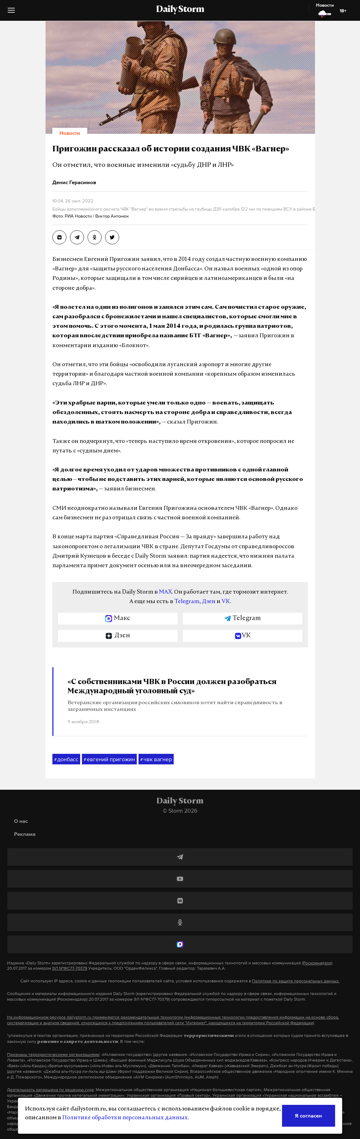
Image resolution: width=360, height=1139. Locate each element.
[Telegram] (180, 857)
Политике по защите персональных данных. (296, 980)
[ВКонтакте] (180, 900)
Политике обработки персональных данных (125, 1118)
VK (225, 602)
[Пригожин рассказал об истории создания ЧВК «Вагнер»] (59, 237)
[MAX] (180, 944)
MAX (165, 592)
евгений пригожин (109, 759)
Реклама (25, 834)
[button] (11, 13)
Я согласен (308, 1116)
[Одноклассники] (180, 922)
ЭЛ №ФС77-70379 (69, 968)
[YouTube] (180, 879)
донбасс (66, 759)
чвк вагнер (156, 759)
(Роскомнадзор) (317, 962)
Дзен (209, 602)
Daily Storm (180, 10)
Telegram (186, 602)
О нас (21, 821)
